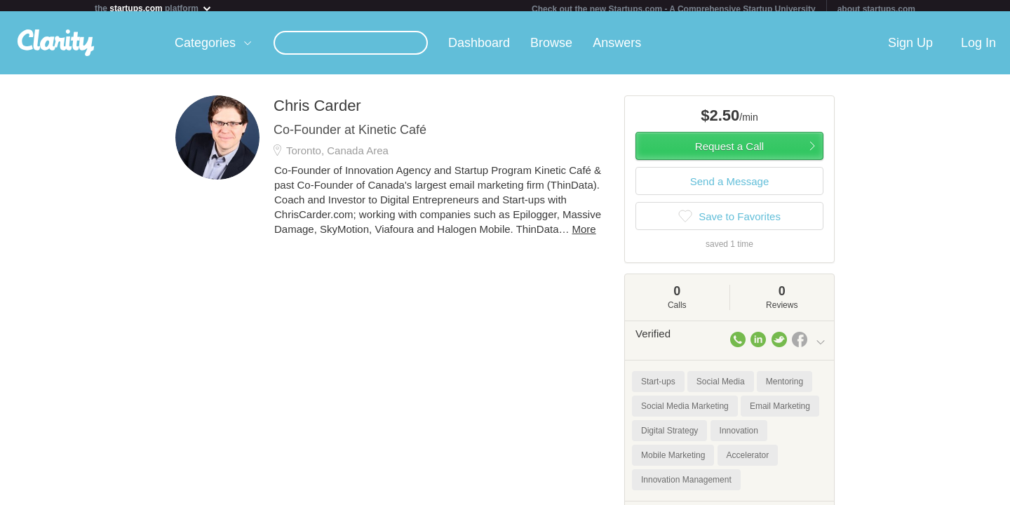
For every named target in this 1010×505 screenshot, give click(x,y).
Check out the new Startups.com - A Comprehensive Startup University (674, 9)
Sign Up (910, 48)
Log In (978, 48)
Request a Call (729, 152)
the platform (154, 8)
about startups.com (876, 9)
